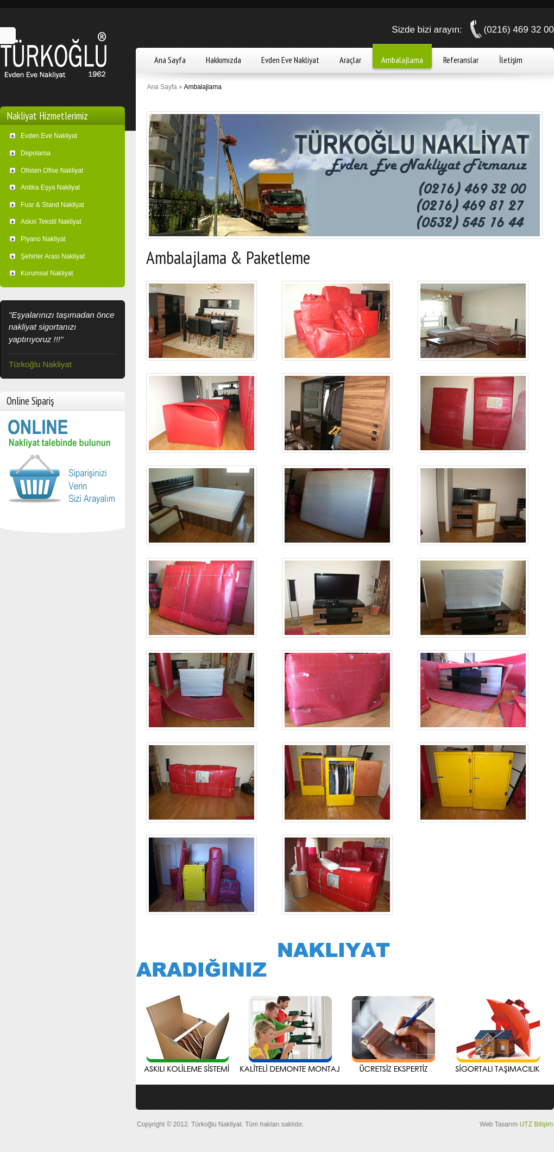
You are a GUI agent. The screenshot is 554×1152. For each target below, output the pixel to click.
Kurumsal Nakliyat (47, 273)
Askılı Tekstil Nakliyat (51, 221)
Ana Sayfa (170, 59)
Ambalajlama (402, 59)
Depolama (36, 153)
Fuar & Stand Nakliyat (52, 205)
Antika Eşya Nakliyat (50, 187)
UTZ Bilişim (536, 1124)
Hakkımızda (223, 59)
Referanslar (461, 59)
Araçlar (350, 59)
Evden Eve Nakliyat (290, 59)
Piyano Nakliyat (43, 239)
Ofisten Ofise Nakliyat (52, 170)
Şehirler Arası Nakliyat (53, 256)
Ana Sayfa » (164, 87)
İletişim (510, 59)
